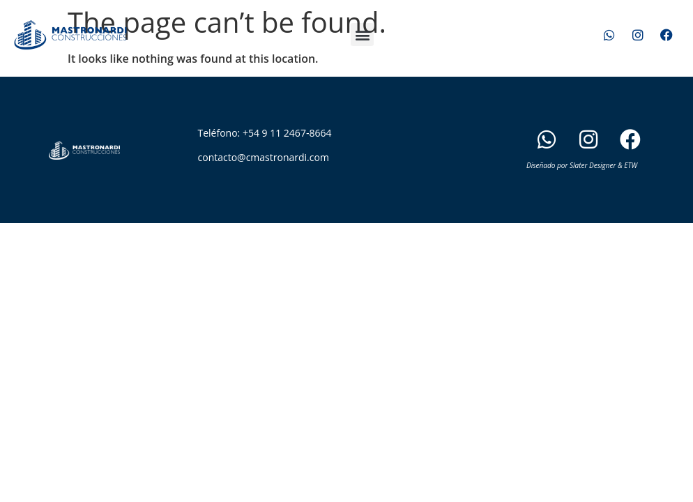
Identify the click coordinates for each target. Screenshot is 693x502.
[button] (362, 34)
